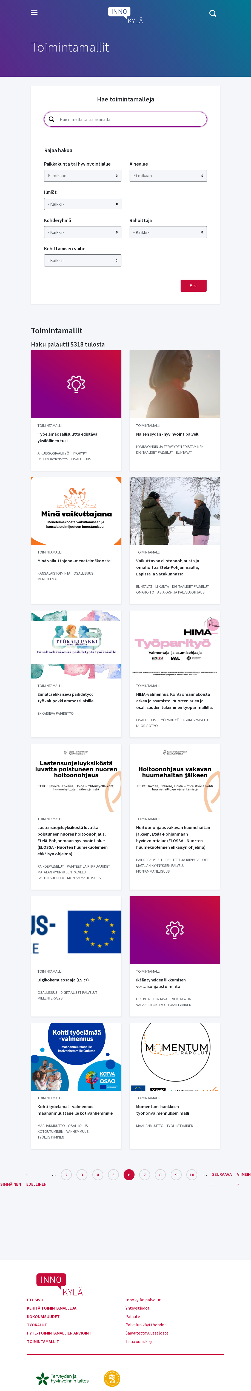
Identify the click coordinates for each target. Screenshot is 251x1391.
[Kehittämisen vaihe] (82, 260)
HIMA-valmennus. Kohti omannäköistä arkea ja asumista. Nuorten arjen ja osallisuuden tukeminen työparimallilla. (174, 700)
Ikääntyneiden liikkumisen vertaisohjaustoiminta (161, 983)
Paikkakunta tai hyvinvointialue (77, 164)
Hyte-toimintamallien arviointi (60, 1333)
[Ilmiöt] (82, 204)
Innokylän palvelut (143, 1299)
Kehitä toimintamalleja (51, 1308)
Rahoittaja (141, 220)
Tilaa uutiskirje (139, 1341)
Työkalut (37, 1324)
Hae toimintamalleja (125, 99)
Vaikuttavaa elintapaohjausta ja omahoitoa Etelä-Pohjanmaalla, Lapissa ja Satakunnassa (167, 567)
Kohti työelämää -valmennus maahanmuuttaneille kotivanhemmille (75, 1110)
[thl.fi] (65, 1378)
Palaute (133, 1316)
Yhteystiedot (138, 1308)
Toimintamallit (43, 1341)
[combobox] (82, 176)
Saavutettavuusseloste (147, 1333)
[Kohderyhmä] (82, 232)
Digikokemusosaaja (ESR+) (63, 980)
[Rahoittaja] (168, 232)
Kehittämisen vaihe (64, 248)
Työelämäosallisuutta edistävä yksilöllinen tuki (67, 437)
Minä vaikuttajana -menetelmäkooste (74, 560)
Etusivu (35, 1299)
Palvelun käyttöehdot (146, 1324)
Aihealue (139, 164)
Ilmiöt (50, 192)
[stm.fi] (112, 1378)
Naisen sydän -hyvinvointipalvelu (167, 434)
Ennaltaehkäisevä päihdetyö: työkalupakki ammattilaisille (65, 697)
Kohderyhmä (57, 220)
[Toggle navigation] (34, 13)
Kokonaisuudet (43, 1316)
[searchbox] (83, 175)
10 (193, 1173)
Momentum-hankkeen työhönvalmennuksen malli (162, 1110)
